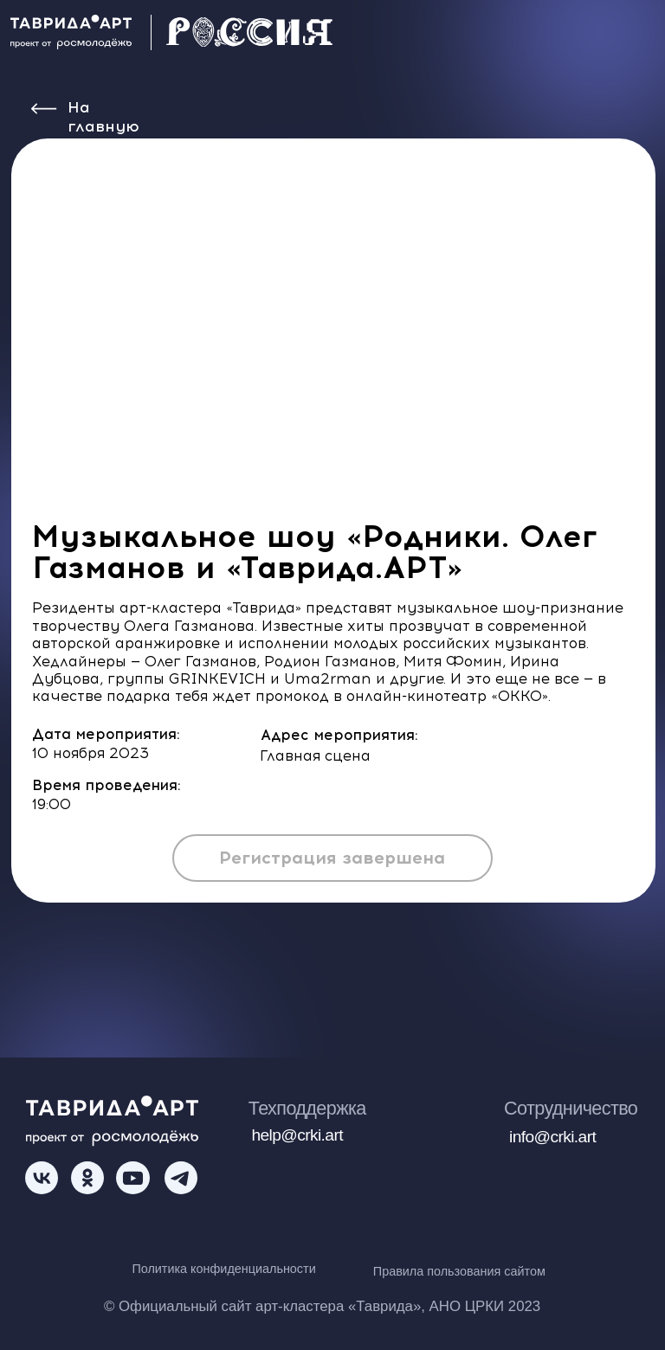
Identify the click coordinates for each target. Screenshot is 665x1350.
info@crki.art (552, 1137)
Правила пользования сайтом (459, 1271)
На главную (103, 117)
